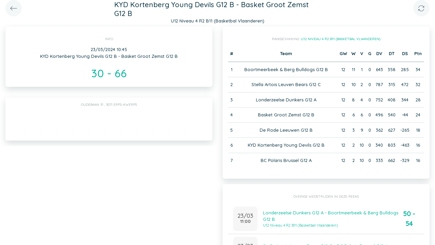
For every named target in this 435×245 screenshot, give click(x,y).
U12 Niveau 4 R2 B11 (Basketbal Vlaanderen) (340, 39)
